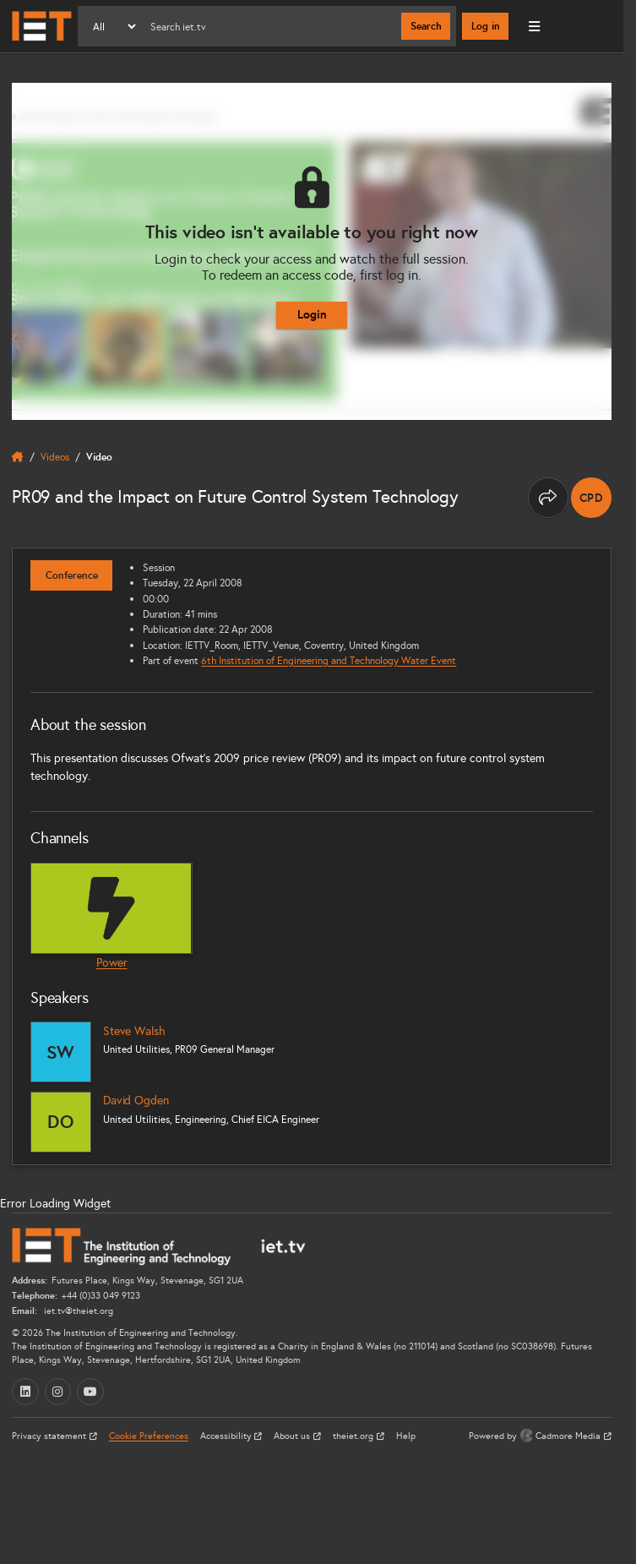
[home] (18, 457)
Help (406, 1435)
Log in (485, 26)
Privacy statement (50, 1435)
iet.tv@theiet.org (77, 1310)
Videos (55, 456)
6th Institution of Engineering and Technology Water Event (328, 660)
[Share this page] (548, 497)
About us (293, 1435)
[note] (591, 497)
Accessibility (227, 1435)
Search (426, 26)
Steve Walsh (134, 1031)
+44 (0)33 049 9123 (101, 1295)
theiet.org (354, 1435)
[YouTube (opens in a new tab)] (90, 1391)
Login (312, 314)
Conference (72, 575)
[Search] (270, 26)
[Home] (42, 26)
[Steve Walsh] (60, 1052)
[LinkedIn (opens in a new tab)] (25, 1391)
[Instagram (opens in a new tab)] (58, 1391)
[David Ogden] (60, 1122)
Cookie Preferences (148, 1435)
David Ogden (135, 1100)
